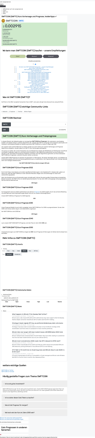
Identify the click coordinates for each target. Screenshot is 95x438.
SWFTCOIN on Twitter (7, 370)
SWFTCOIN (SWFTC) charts (38, 81)
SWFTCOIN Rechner (36, 71)
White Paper (27, 111)
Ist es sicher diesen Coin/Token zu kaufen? (38, 89)
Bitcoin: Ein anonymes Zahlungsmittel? (11, 418)
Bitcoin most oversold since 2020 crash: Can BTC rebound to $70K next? (36, 341)
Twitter (19, 111)
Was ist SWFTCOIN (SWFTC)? (36, 68)
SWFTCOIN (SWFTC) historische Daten (38, 83)
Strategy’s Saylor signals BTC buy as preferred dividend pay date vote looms (37, 323)
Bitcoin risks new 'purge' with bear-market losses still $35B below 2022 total (37, 332)
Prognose (37, 192)
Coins (4, 10)
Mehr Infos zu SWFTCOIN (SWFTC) (36, 80)
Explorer (12, 111)
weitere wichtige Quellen (36, 85)
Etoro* (18, 56)
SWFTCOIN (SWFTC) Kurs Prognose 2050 (38, 79)
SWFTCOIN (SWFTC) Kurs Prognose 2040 (38, 77)
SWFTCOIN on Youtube (7, 371)
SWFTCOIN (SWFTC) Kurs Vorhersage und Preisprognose (36, 72)
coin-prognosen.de (5, 2)
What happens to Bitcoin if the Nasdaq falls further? (29, 314)
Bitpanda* (51, 56)
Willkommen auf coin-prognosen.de (13, 9)
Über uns (5, 12)
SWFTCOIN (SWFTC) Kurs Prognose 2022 (38, 73)
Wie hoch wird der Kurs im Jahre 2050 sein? (38, 92)
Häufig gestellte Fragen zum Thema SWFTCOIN (36, 87)
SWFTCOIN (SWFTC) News (38, 84)
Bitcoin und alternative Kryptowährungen (11, 419)
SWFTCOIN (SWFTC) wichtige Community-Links (36, 69)
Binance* (34, 56)
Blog (4, 13)
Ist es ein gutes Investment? (38, 88)
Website (4, 111)
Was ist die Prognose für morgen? (38, 91)
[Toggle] (35, 64)
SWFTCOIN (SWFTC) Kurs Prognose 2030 (38, 76)
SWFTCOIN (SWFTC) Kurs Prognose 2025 (38, 75)
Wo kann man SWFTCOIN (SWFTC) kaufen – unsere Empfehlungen (36, 67)
